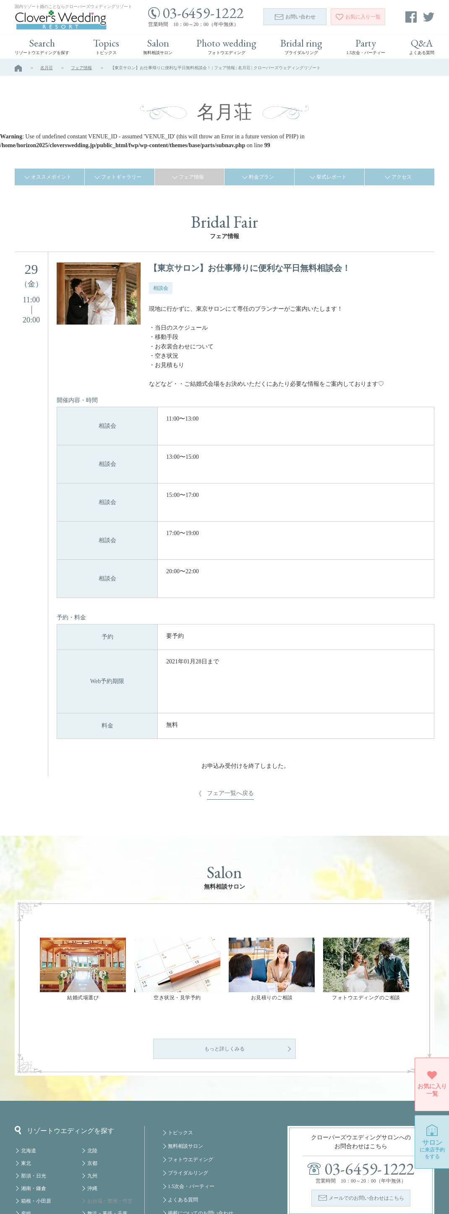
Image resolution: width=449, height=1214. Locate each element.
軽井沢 (28, 1158)
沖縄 (92, 1120)
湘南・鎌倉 (33, 1120)
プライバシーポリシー (193, 1172)
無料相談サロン (185, 1078)
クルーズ (97, 1183)
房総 (26, 1146)
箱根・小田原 (36, 1133)
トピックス (180, 1065)
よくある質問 (183, 1132)
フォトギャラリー (121, 177)
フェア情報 (81, 67)
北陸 (92, 1083)
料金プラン (261, 177)
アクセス (402, 177)
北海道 (28, 1083)
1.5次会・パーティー (191, 1118)
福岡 (92, 1171)
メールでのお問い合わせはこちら (366, 1130)
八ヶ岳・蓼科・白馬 (43, 1171)
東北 (26, 1095)
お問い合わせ (295, 17)
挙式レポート (331, 177)
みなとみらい (102, 1158)
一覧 (358, 17)
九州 (92, 1108)
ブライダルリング (188, 1105)
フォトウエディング (190, 1091)
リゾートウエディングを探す (64, 1062)
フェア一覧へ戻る (230, 676)
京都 (92, 1095)
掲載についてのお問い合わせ (200, 1145)
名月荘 (46, 67)
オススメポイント (51, 177)
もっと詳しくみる (224, 981)
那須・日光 (33, 1108)
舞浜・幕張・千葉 (107, 1146)
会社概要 (178, 1159)
